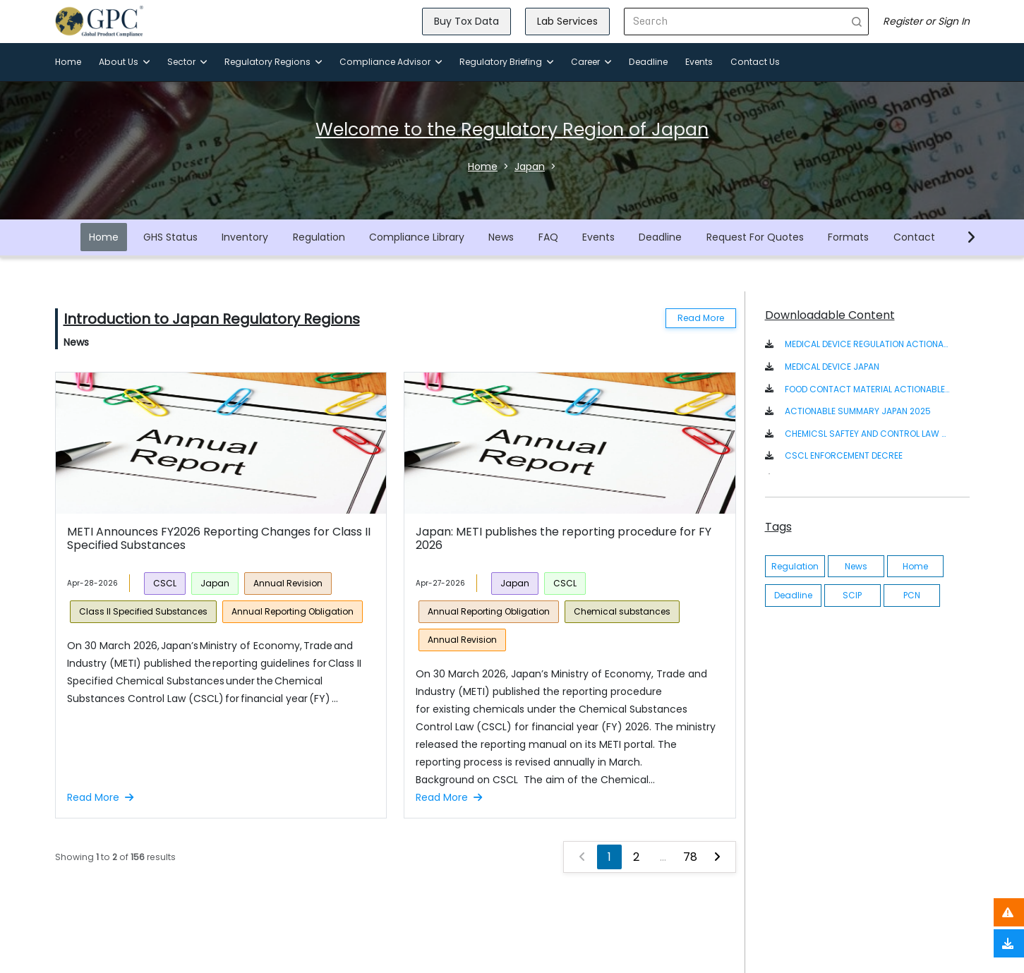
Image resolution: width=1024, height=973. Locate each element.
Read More (700, 318)
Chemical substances (622, 611)
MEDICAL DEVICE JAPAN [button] (832, 367)
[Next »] (716, 857)
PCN (911, 595)
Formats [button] (848, 237)
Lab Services (567, 21)
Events (699, 62)
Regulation (319, 237)
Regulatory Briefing (506, 62)
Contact (914, 237)
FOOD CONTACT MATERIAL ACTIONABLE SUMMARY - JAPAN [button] (868, 389)
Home (68, 62)
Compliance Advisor (390, 62)
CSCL (164, 583)
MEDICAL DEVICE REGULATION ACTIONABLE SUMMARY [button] (868, 344)
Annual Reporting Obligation (292, 611)
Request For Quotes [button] (755, 237)
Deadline (648, 62)
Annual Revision (288, 583)
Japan (214, 583)
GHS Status (170, 237)
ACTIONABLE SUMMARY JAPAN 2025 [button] (858, 411)
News (501, 237)
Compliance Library (416, 237)
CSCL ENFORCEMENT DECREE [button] (844, 455)
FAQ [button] (548, 237)
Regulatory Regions (273, 62)
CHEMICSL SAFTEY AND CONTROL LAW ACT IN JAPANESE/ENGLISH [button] (868, 434)
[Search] (735, 21)
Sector (187, 62)
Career (591, 62)
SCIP (852, 595)
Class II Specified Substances (143, 611)
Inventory (245, 237)
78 (690, 857)
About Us (124, 62)
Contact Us (755, 62)
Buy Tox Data (466, 21)
